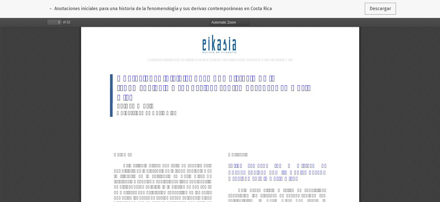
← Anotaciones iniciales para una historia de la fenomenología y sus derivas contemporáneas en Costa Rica (160, 8)
